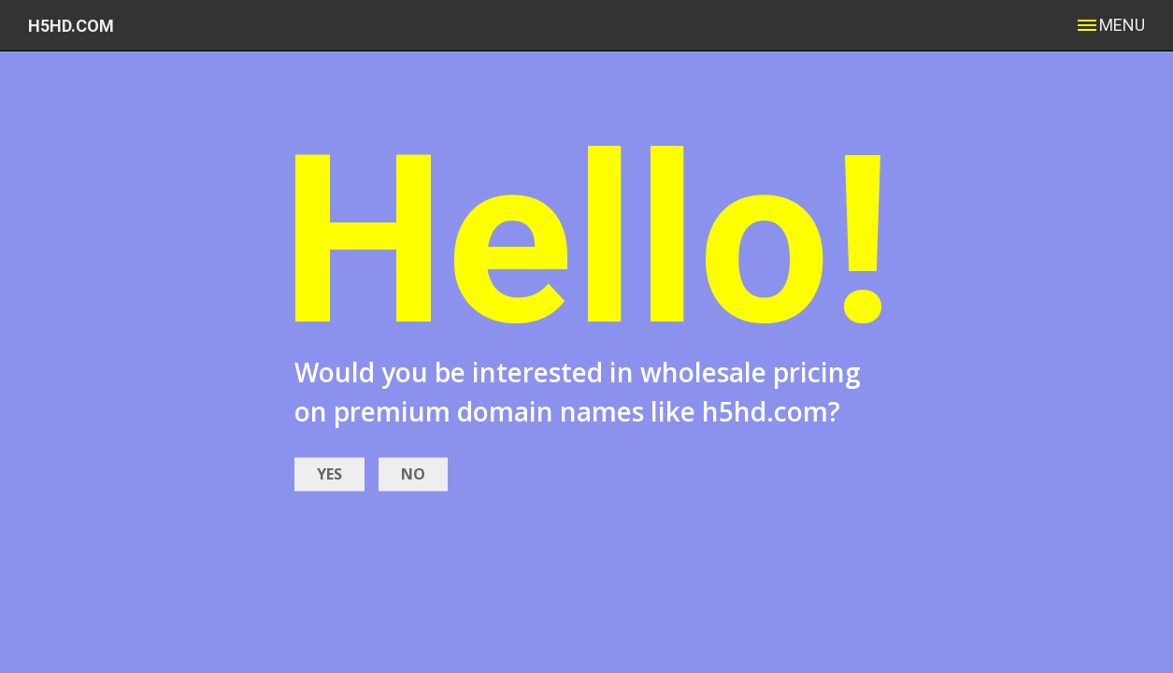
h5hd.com (71, 26)
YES (329, 474)
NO (413, 474)
